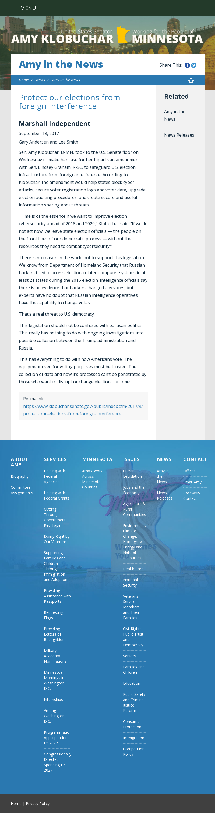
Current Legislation (132, 473)
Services (55, 459)
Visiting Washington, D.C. (55, 716)
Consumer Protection (132, 724)
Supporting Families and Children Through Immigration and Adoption (55, 566)
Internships (53, 699)
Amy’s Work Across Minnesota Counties (92, 479)
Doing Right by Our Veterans (56, 539)
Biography (20, 476)
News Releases (179, 135)
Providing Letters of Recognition (54, 634)
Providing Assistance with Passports (57, 596)
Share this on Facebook (187, 65)
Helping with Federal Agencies (54, 476)
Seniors (129, 655)
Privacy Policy (38, 803)
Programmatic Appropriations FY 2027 (56, 738)
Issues (131, 459)
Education (131, 683)
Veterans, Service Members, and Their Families (132, 607)
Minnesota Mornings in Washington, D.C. (55, 680)
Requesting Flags (53, 615)
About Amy (19, 462)
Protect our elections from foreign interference (69, 101)
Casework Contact (191, 495)
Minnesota (97, 459)
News (40, 79)
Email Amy (192, 481)
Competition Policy (133, 751)
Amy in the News (61, 64)
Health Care (133, 568)
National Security (130, 582)
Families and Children (134, 669)
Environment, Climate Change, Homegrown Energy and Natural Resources (134, 541)
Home (24, 79)
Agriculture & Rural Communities (134, 509)
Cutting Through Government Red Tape (55, 517)
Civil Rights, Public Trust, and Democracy (133, 636)
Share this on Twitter (193, 65)
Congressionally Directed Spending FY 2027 (57, 762)
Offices (189, 470)
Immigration (133, 737)
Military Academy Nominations (55, 656)
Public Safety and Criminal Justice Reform (134, 702)
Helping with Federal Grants (56, 495)
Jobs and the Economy (134, 490)
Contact (195, 459)
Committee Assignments (22, 490)
